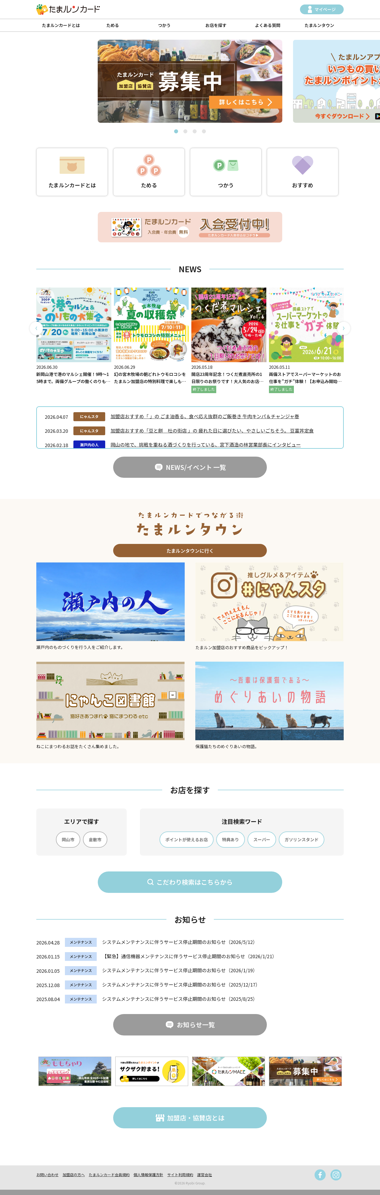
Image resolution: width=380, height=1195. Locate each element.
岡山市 (68, 839)
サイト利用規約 (180, 1174)
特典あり (230, 839)
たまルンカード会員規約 (109, 1174)
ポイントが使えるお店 (186, 839)
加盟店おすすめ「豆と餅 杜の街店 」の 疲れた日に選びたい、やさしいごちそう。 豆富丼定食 (212, 430)
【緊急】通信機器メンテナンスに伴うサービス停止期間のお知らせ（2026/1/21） (189, 956)
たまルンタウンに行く (190, 550)
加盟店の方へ (74, 1174)
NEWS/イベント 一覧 (196, 467)
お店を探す (216, 25)
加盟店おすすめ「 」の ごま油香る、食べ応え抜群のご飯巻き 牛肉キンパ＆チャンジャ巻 (205, 416)
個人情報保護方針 (148, 1174)
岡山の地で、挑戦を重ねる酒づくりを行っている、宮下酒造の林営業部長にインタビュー (206, 444)
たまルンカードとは (61, 25)
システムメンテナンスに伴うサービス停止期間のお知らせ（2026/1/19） (180, 970)
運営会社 (204, 1174)
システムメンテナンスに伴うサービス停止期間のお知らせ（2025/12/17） (181, 984)
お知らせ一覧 (196, 1024)
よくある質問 (267, 25)
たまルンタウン (319, 25)
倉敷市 (95, 839)
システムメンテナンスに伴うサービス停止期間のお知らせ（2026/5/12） (180, 941)
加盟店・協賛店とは (195, 1117)
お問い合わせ (47, 1174)
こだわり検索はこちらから (194, 882)
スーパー (261, 839)
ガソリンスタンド (302, 839)
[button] (176, 131)
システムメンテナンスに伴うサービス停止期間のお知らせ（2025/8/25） (180, 998)
